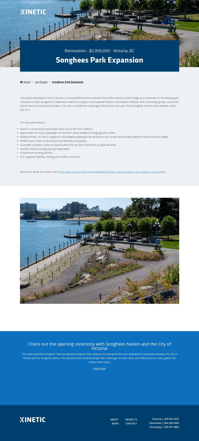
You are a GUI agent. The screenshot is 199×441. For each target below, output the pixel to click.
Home (25, 82)
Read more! (99, 368)
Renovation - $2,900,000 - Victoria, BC (100, 50)
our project (41, 82)
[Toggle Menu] (173, 13)
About (114, 419)
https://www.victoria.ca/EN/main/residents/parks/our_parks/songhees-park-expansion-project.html (111, 171)
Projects (131, 419)
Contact (131, 423)
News (115, 423)
